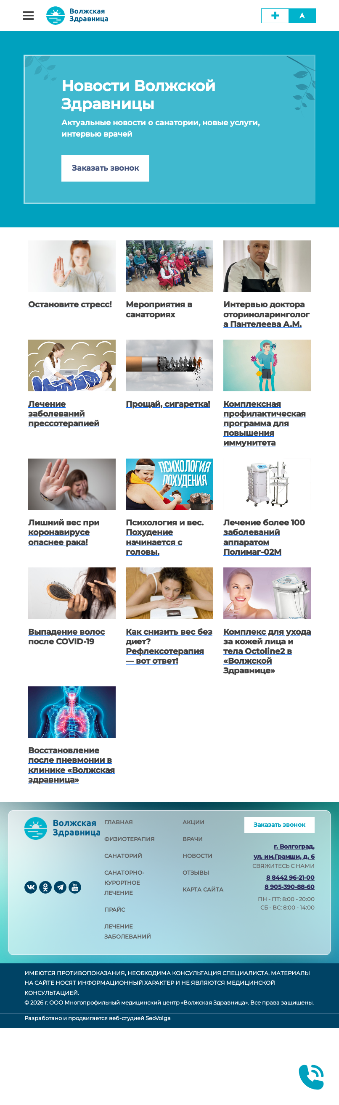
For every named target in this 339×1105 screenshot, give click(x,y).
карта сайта (203, 966)
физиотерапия (129, 915)
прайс (114, 986)
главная (118, 899)
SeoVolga (158, 1094)
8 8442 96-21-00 (290, 954)
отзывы (196, 949)
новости (197, 932)
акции (193, 899)
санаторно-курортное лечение (124, 959)
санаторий (123, 932)
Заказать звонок (105, 168)
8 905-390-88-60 (290, 963)
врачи (193, 915)
